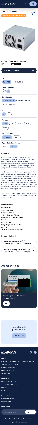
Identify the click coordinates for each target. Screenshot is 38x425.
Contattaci (19, 336)
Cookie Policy (18, 419)
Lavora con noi (5, 387)
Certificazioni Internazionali (9, 381)
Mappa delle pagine (6, 393)
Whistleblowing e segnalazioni (9, 384)
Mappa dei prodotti (6, 401)
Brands (3, 390)
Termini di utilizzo (28, 419)
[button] (19, 242)
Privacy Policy (9, 419)
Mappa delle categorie (7, 399)
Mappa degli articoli (6, 396)
